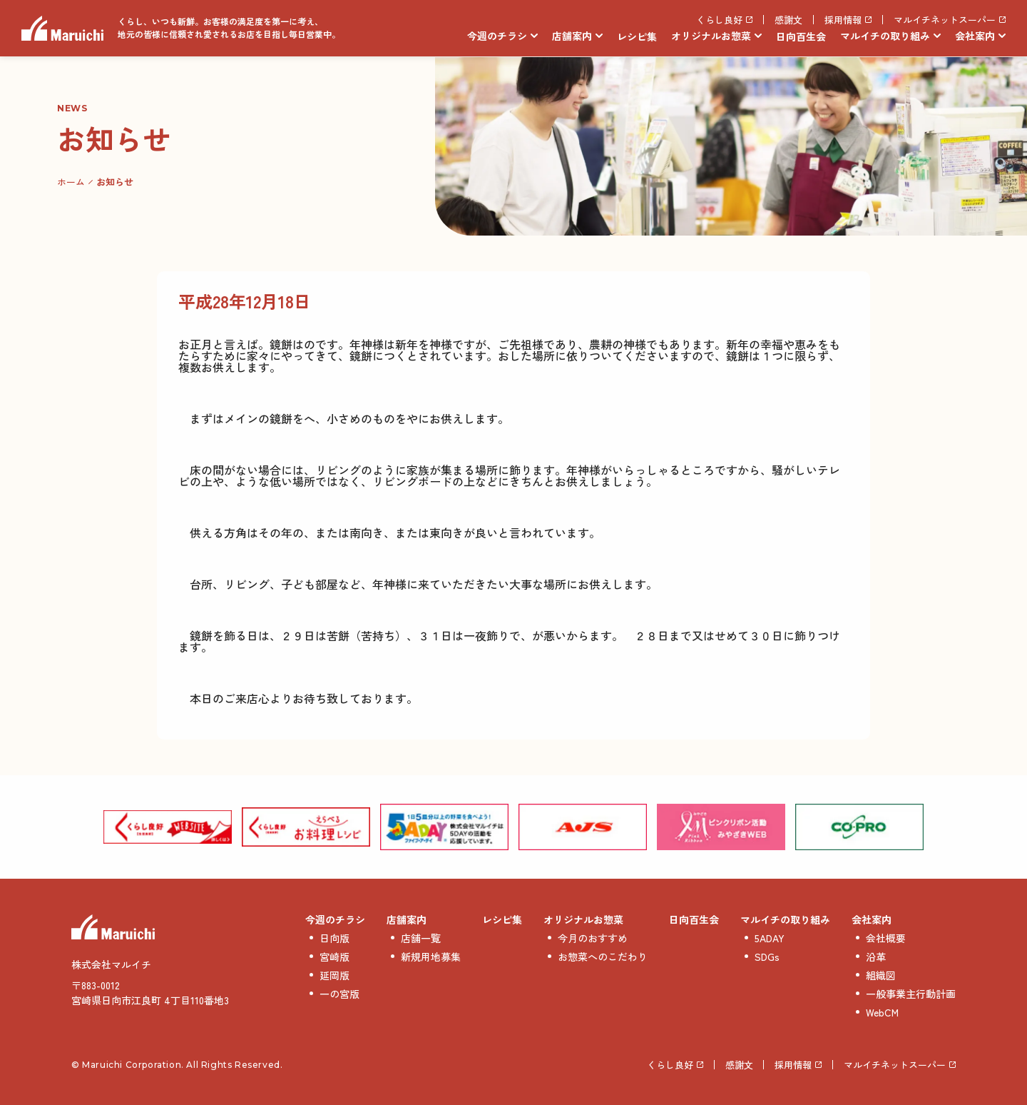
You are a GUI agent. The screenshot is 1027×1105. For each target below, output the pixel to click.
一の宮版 (339, 994)
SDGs (767, 956)
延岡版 (334, 975)
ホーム (71, 181)
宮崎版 (334, 956)
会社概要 (886, 938)
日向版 (334, 938)
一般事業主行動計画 (911, 994)
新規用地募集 (431, 956)
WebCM (882, 1012)
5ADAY (770, 938)
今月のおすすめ (593, 938)
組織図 (881, 975)
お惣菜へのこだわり (603, 956)
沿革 (876, 956)
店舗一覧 (421, 938)
